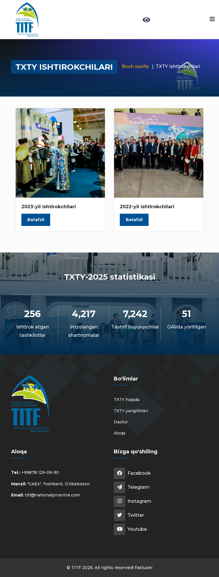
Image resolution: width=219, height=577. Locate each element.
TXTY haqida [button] (126, 399)
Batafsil (35, 219)
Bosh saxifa (135, 66)
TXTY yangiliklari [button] (131, 410)
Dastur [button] (121, 421)
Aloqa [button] (119, 433)
